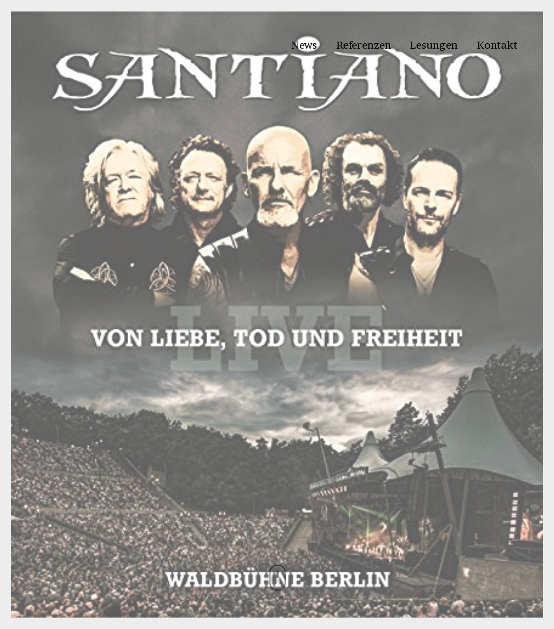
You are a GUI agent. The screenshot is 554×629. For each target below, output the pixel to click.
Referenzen (363, 44)
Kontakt (497, 44)
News (304, 44)
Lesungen (434, 44)
